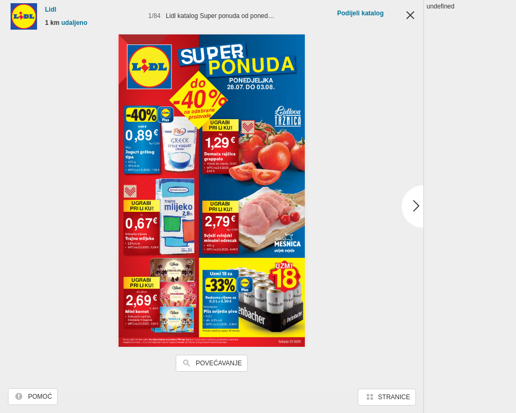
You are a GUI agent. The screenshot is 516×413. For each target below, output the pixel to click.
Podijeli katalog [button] (360, 13)
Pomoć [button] (40, 396)
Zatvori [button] (410, 16)
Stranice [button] (394, 397)
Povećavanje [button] (219, 363)
